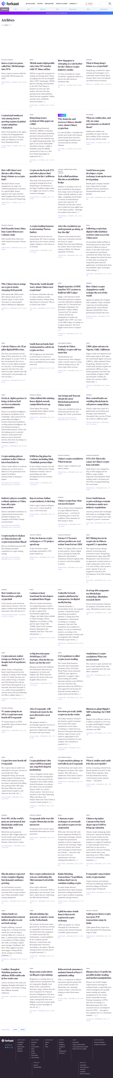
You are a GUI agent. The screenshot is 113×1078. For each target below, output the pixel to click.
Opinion (89, 60)
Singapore (34, 1055)
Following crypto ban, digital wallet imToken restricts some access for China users (97, 233)
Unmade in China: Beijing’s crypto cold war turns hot (69, 349)
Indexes (72, 4)
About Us (83, 1062)
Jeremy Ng (89, 84)
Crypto (40, 4)
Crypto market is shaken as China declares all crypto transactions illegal (13, 538)
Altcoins (62, 1053)
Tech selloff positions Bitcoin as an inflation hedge (68, 179)
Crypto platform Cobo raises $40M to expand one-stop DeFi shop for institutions (40, 765)
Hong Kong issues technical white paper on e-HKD (42, 120)
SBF (29, 9)
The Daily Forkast (7, 60)
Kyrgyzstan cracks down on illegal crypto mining (41, 973)
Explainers (89, 114)
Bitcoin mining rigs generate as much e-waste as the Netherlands (42, 916)
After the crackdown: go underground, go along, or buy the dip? (70, 229)
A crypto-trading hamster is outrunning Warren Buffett (42, 229)
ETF (58, 9)
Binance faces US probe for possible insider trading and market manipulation (98, 974)
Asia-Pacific (35, 1040)
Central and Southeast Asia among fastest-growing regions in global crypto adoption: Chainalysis (13, 121)
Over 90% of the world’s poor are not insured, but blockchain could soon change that (13, 823)
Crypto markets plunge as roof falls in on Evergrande (70, 762)
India (32, 1049)
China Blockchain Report (80, 1047)
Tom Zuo (89, 385)
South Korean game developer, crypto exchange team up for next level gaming (98, 175)
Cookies (82, 1071)
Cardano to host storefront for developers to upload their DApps (41, 596)
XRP (60, 1049)
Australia (34, 1042)
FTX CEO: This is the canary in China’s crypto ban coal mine (97, 461)
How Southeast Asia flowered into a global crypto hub (11, 596)
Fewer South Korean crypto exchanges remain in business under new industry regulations (98, 503)
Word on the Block (92, 455)
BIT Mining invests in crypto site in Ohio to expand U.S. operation (96, 541)
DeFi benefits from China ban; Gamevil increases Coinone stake (13, 231)
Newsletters (37, 1067)
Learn (74, 1040)
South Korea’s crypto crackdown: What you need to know (96, 656)
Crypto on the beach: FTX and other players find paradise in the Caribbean (42, 173)
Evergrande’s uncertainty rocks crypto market (98, 875)
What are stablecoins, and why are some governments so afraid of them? (98, 122)
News (31, 60)
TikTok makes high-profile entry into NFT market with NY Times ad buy (42, 66)
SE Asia (33, 1053)
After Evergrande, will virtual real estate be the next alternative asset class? (41, 713)
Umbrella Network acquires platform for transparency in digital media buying (69, 597)
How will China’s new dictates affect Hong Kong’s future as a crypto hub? (13, 175)
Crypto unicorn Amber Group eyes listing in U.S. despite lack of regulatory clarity (13, 660)
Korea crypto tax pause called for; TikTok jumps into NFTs (13, 66)
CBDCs (47, 1042)
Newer (22, 1029)
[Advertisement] (56, 42)
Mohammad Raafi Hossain (9, 614)
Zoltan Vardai (90, 142)
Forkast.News (5, 82)
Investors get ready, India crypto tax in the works (70, 713)
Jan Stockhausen (6, 846)
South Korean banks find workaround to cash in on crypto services (42, 347)
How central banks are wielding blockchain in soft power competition (97, 401)
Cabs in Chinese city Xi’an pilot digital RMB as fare (13, 348)
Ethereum (62, 1044)
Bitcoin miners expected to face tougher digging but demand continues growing (13, 878)
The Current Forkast (64, 343)
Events (36, 1065)
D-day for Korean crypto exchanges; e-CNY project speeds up (42, 541)
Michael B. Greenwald (93, 422)
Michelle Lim (61, 85)
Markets (19, 1044)
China (33, 1044)
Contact (82, 1069)
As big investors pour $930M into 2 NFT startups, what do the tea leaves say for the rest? (41, 658)
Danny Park (89, 197)
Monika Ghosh (34, 197)
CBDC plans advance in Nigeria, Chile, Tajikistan (98, 348)
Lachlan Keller (5, 146)
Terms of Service (85, 1074)
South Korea (35, 1057)
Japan (33, 1051)
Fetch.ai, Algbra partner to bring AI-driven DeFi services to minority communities (14, 403)
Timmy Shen (61, 149)
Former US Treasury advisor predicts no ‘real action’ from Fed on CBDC (70, 541)
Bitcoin (43, 9)
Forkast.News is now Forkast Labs (56, 13)
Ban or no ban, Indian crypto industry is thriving (42, 500)
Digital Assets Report (78, 1044)
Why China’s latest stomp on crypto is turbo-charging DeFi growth (13, 287)
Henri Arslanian (63, 524)
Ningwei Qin (34, 105)
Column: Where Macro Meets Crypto (67, 170)
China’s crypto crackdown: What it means (70, 460)
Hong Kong (35, 1047)
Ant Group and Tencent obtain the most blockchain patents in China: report (69, 400)
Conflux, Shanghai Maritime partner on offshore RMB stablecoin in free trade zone (13, 974)
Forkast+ (62, 115)
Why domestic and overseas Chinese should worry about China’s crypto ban (69, 123)
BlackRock (104, 9)
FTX (16, 9)
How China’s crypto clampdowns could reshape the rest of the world (96, 291)
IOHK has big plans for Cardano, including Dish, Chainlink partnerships (42, 459)
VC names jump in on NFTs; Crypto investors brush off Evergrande (12, 714)
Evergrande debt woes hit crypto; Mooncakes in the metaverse (42, 821)
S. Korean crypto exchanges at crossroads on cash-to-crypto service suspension (69, 823)
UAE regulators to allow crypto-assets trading (69, 657)
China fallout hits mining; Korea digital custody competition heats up (42, 401)
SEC (89, 9)
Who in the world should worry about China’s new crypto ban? (41, 287)
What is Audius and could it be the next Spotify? (98, 762)
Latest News (21, 1040)
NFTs (46, 1047)
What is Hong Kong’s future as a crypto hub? (97, 65)
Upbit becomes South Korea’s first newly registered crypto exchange (68, 916)
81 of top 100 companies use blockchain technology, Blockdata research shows (97, 595)
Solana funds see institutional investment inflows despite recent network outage (13, 918)
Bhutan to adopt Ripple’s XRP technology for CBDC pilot (98, 711)
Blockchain (30, 4)
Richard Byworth (91, 316)
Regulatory (49, 4)
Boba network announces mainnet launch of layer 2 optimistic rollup (70, 972)
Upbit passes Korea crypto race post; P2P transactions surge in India (98, 918)
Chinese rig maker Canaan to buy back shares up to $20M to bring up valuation (96, 823)
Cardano (62, 1047)
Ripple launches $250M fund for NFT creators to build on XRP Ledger (69, 289)
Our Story (83, 1065)
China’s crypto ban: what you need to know (70, 502)
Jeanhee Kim (33, 160)
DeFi (46, 1044)
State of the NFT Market (79, 1049)
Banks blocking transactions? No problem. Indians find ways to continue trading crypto (70, 878)
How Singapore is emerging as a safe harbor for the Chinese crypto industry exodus (70, 65)
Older (15, 1029)
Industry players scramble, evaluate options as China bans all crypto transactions (14, 503)
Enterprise (20, 1042)
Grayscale (73, 9)
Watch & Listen (61, 4)
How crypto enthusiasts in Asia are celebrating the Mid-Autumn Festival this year (42, 878)
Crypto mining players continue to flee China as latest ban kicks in (13, 459)
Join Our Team (84, 1067)
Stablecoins (62, 1051)
